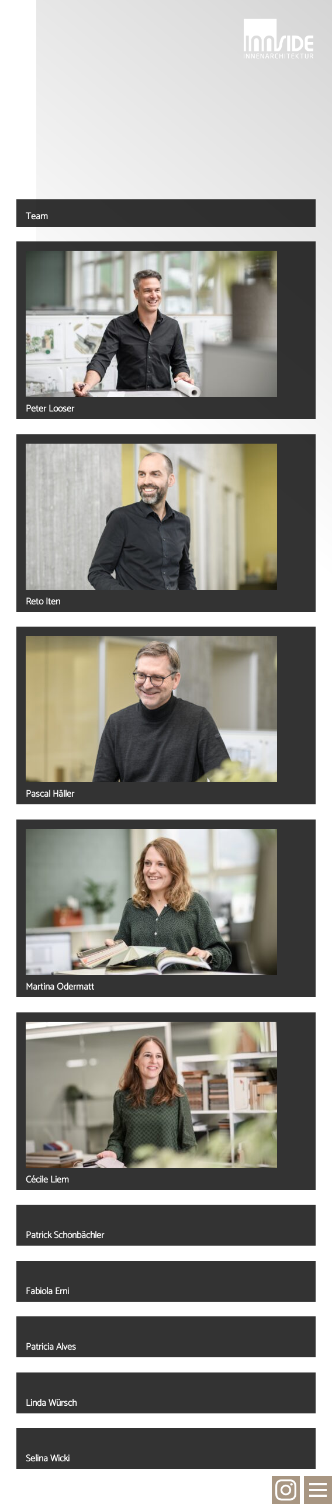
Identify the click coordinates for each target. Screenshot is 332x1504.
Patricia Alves (51, 1347)
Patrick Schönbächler (65, 1235)
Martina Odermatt (60, 987)
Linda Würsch (51, 1403)
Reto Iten (43, 602)
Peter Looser (50, 409)
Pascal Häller (50, 794)
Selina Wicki (48, 1459)
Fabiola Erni (47, 1291)
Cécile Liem (47, 1180)
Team (37, 216)
